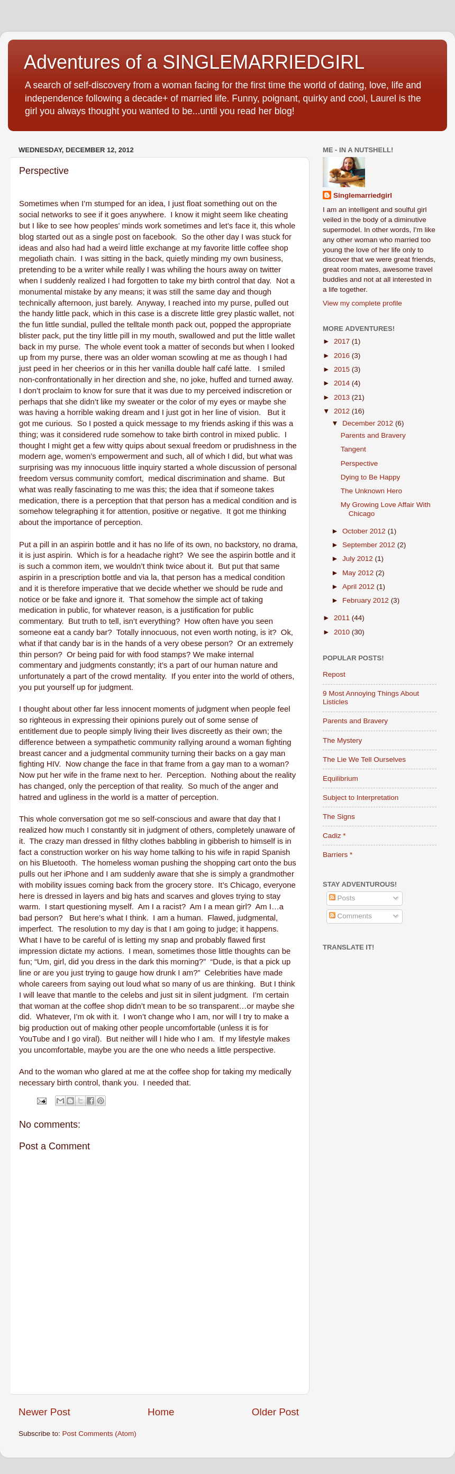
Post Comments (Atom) (99, 1434)
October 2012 (365, 531)
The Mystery (342, 740)
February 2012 (366, 600)
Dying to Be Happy (371, 477)
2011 (343, 618)
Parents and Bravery (373, 435)
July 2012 (358, 559)
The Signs (339, 817)
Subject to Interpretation (360, 798)
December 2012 (368, 423)
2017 (343, 341)
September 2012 (369, 545)
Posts (342, 898)
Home (161, 1411)
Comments (350, 916)
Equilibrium (340, 778)
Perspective (359, 463)
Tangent (353, 449)
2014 (343, 383)
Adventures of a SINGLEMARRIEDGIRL (194, 62)
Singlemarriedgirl (362, 195)
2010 (343, 632)
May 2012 (359, 573)
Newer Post (44, 1411)
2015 (343, 369)
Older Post (275, 1411)
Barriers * (337, 855)
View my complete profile (362, 303)
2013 (343, 397)
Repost (334, 674)
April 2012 (359, 587)
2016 (343, 356)
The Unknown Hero (371, 491)
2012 (343, 411)
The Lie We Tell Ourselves (364, 759)
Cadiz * (334, 836)
